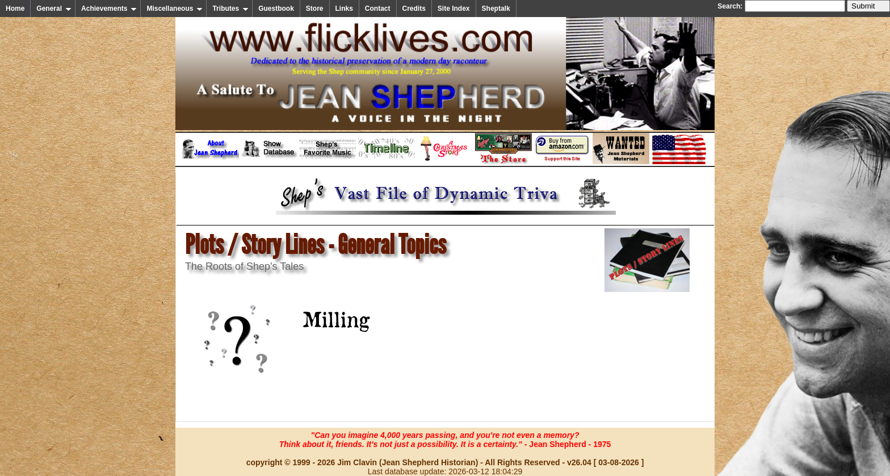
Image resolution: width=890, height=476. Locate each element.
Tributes (230, 8)
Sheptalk (496, 8)
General (54, 8)
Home (15, 8)
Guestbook (276, 8)
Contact (378, 8)
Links (344, 8)
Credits (414, 8)
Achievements (109, 8)
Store (315, 8)
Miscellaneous (174, 8)
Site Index (454, 8)
